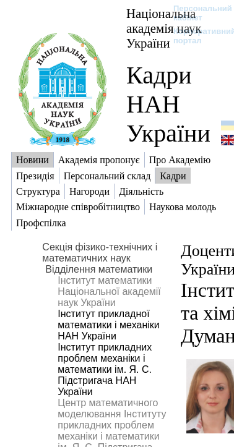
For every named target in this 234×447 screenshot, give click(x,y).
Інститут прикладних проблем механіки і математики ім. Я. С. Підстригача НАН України (105, 369)
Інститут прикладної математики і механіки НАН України (108, 325)
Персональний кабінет (196, 13)
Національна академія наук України (164, 28)
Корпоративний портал (196, 36)
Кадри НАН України (168, 104)
